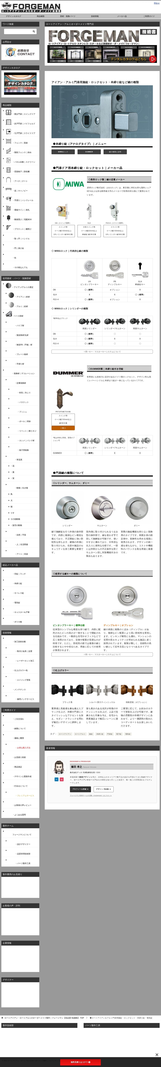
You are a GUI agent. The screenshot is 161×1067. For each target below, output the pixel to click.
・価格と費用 (14, 736)
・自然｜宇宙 (17, 533)
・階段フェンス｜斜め (18, 150)
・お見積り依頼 (15, 755)
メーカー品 (122, 16)
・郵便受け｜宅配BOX (18, 217)
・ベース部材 (14, 314)
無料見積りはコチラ (80, 1062)
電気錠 (128, 734)
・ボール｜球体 (21, 419)
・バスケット (20, 400)
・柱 (10, 256)
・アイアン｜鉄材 (19, 295)
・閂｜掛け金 (14, 246)
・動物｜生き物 (18, 486)
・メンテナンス (15, 688)
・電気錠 (12, 601)
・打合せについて (16, 784)
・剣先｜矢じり (21, 391)
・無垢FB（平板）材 (20, 343)
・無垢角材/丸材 (18, 333)
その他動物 (15, 519)
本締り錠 (99, 734)
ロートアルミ (80, 734)
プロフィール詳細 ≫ (80, 789)
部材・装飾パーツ (67, 16)
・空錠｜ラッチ (15, 572)
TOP (44, 1018)
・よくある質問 (15, 813)
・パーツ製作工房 (19, 861)
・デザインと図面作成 (18, 774)
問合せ (157, 3)
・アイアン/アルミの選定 (19, 285)
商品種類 (40, 16)
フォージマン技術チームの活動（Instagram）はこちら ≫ (91, 795)
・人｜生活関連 (18, 542)
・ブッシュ (19, 410)
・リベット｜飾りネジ (23, 429)
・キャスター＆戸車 (17, 610)
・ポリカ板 (13, 620)
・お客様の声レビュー (18, 803)
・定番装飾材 (17, 381)
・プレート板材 (18, 352)
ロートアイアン (65, 734)
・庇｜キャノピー (16, 189)
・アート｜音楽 (18, 552)
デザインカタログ (13, 16)
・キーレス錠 (14, 591)
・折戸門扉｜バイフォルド (20, 122)
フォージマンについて (18, 833)
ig (61, 779)
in (56, 779)
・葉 (12, 472)
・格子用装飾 (20, 448)
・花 (12, 466)
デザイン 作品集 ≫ (103, 789)
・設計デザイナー (19, 842)
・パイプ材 (16, 324)
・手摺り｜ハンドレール (19, 198)
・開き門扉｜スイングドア (20, 112)
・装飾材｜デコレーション (20, 371)
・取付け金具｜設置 (20, 649)
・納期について (15, 727)
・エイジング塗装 (19, 678)
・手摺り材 (16, 362)
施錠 (91, 734)
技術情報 (95, 16)
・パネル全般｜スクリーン (20, 160)
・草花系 (15, 458)
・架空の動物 (16, 525)
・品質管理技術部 (19, 852)
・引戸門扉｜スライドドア (20, 131)
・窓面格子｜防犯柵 (17, 170)
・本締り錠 (13, 581)
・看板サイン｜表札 (17, 208)
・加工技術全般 (15, 640)
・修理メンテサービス (21, 697)
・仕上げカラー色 (16, 668)
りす (12, 513)
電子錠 (118, 734)
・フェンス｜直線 (16, 141)
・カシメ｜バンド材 (22, 439)
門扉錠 (109, 734)
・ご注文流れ (14, 717)
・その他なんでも (16, 265)
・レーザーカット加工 (21, 659)
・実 (12, 478)
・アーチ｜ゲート (16, 179)
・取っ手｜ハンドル (17, 237)
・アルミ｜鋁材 (18, 304)
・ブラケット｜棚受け (18, 227)
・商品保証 (13, 765)
